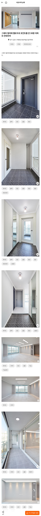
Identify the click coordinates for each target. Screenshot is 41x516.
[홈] (6, 2)
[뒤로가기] (2, 2)
